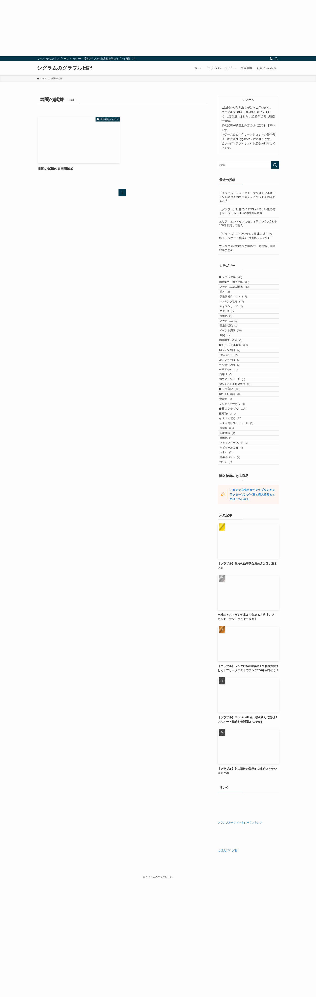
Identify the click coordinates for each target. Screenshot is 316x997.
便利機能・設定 (235, 379)
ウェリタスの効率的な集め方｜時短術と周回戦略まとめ (247, 248)
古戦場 (233, 520)
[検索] (276, 58)
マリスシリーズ (237, 325)
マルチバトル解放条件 (239, 449)
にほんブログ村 (227, 965)
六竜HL (230, 434)
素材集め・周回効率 (239, 286)
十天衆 (230, 473)
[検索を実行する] (275, 165)
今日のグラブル (236, 489)
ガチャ (230, 575)
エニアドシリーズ (237, 442)
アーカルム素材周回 (241, 294)
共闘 (231, 371)
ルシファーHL (234, 411)
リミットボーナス (237, 481)
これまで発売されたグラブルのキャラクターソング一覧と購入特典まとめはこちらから (252, 609)
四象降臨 (233, 528)
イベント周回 (237, 364)
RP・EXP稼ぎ (234, 466)
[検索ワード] (248, 165)
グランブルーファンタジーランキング (240, 937)
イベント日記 (235, 505)
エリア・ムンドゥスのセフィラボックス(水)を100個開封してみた (248, 223)
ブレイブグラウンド (240, 544)
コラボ (232, 559)
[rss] (271, 58)
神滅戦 (232, 340)
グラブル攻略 (234, 278)
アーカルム (235, 348)
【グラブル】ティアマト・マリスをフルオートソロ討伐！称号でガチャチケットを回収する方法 (247, 196)
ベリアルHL (233, 426)
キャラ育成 (233, 458)
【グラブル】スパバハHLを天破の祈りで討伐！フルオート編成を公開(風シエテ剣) (246, 235)
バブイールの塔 (237, 551)
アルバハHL (233, 403)
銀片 (231, 302)
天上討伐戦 (235, 356)
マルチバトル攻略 (237, 387)
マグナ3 (233, 333)
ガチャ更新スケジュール (243, 513)
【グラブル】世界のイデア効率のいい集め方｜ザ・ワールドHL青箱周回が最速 (247, 211)
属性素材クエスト (239, 309)
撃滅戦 (232, 536)
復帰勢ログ (233, 497)
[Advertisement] (121, 28)
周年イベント (236, 567)
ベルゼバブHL (234, 418)
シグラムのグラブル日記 (64, 68)
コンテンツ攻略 (236, 317)
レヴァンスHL (234, 395)
